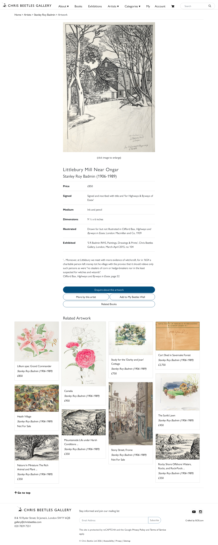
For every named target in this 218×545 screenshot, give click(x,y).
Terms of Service (158, 529)
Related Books (109, 304)
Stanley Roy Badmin (44, 14)
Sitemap (126, 540)
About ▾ (63, 6)
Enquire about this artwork (109, 290)
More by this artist (86, 297)
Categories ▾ (132, 6)
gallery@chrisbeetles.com (27, 522)
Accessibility (108, 540)
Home (17, 14)
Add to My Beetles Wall (132, 297)
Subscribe (154, 520)
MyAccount (155, 6)
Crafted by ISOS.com (194, 520)
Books (78, 6)
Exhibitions (95, 6)
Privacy (119, 540)
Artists (27, 14)
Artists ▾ (113, 6)
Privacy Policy (138, 529)
